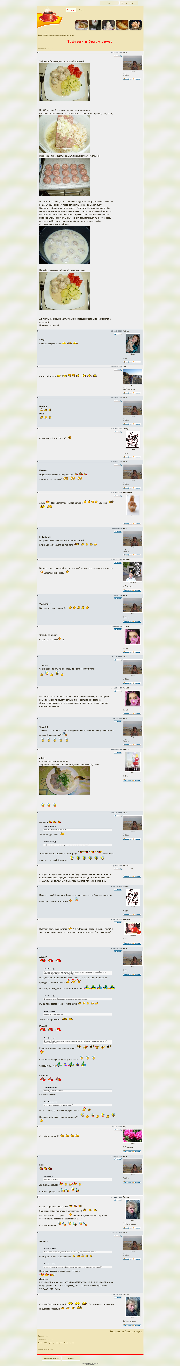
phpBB (92, 1364)
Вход (80, 10)
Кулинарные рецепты (129, 3)
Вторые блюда (69, 35)
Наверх (171, 1361)
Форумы (109, 3)
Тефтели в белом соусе (89, 41)
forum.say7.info (95, 1363)
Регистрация (71, 10)
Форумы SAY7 (42, 35)
